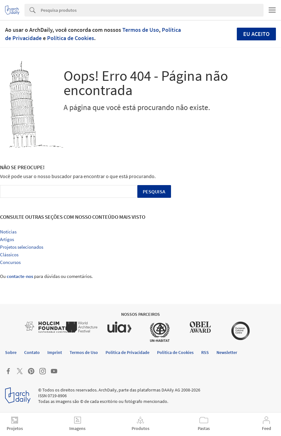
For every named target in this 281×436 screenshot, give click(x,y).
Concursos (10, 262)
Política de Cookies (70, 38)
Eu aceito (256, 34)
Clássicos (9, 255)
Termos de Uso (140, 29)
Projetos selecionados (21, 247)
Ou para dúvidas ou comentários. (46, 276)
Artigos (7, 239)
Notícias (8, 232)
